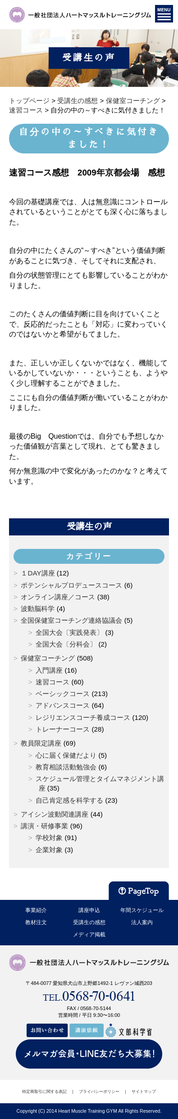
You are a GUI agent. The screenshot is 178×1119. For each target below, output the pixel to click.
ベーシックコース (63, 693)
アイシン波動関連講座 (54, 814)
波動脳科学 (38, 608)
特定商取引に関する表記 (44, 1091)
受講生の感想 (89, 922)
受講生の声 (89, 526)
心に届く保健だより (66, 755)
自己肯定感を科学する (69, 800)
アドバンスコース (63, 705)
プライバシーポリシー (99, 1091)
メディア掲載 (89, 934)
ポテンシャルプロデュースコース (71, 585)
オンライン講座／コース (58, 597)
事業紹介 (36, 910)
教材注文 (36, 922)
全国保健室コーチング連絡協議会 (71, 620)
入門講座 (49, 670)
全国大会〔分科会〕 (66, 644)
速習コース (52, 682)
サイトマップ (144, 1091)
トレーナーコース (63, 729)
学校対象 (49, 837)
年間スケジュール (142, 910)
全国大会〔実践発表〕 (69, 632)
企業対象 (49, 850)
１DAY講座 (38, 573)
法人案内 (142, 922)
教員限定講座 (41, 743)
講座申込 (89, 910)
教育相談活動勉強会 (66, 767)
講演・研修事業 (44, 826)
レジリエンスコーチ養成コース (83, 717)
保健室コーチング (48, 658)
